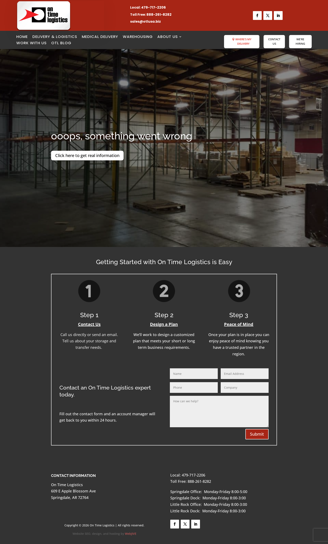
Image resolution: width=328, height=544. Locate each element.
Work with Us (31, 43)
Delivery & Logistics (54, 37)
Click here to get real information (87, 155)
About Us (167, 37)
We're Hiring (300, 41)
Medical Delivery (100, 37)
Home (22, 37)
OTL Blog (61, 43)
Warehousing (138, 37)
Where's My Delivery (243, 41)
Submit (257, 434)
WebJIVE (130, 534)
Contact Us (274, 41)
